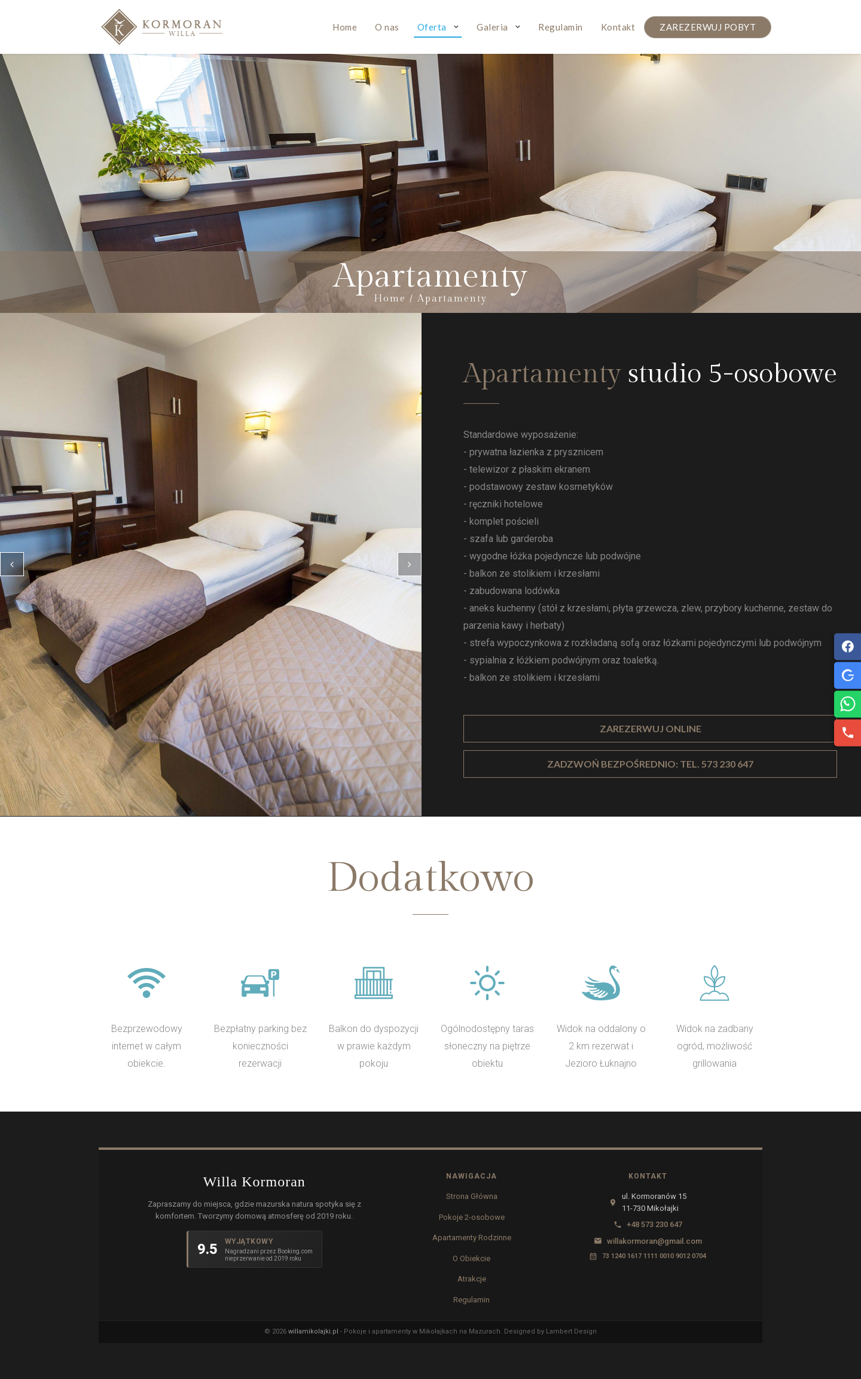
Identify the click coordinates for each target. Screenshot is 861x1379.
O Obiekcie (471, 1258)
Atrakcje (471, 1278)
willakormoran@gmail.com (654, 1241)
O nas (387, 27)
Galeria (492, 27)
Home (344, 27)
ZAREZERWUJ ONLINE (650, 728)
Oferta (432, 27)
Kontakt (618, 27)
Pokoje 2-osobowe (472, 1217)
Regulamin (560, 27)
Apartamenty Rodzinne (471, 1237)
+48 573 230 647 (654, 1224)
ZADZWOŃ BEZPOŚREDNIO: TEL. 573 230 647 (650, 763)
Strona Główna (471, 1196)
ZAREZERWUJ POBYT (708, 27)
